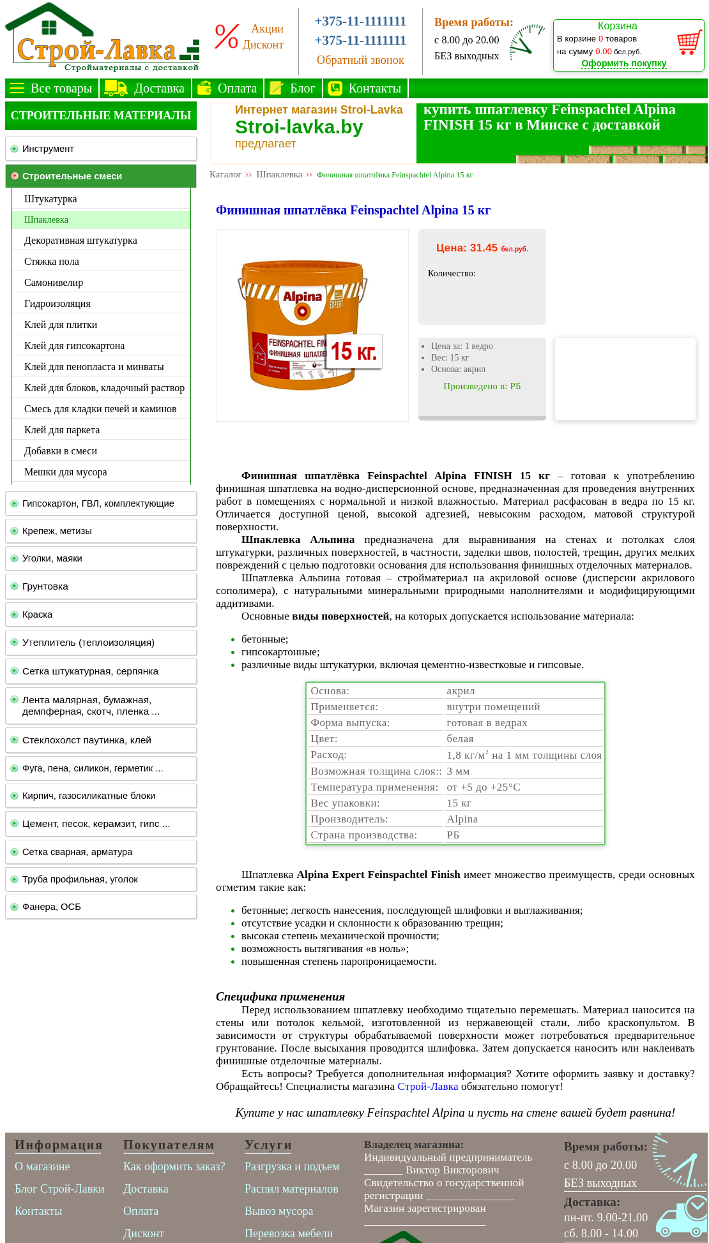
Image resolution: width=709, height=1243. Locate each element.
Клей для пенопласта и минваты (94, 366)
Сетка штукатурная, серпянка (90, 671)
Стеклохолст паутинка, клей (86, 739)
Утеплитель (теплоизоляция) (88, 642)
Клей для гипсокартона (74, 345)
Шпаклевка (46, 219)
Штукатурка (50, 198)
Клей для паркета (62, 429)
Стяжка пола (51, 261)
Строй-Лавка (428, 1086)
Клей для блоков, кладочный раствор (104, 387)
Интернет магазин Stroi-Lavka (319, 109)
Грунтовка (45, 586)
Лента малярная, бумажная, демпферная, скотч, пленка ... (91, 705)
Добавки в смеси (60, 450)
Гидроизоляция (57, 303)
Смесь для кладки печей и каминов (100, 408)
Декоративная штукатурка (80, 240)
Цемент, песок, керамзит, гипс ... (96, 823)
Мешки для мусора (65, 471)
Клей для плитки (60, 324)
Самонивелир (53, 282)
